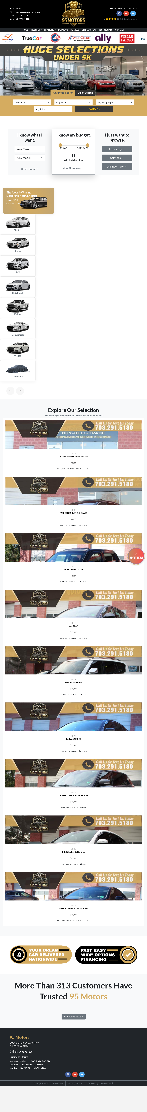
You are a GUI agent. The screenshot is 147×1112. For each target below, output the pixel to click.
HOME (25, 30)
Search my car (29, 169)
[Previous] (7, 384)
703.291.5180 (21, 18)
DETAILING (63, 30)
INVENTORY (36, 30)
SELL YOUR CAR (89, 30)
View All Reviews (73, 1043)
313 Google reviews (128, 19)
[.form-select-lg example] (30, 149)
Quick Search (85, 92)
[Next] (17, 384)
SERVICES (74, 30)
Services (117, 157)
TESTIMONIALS (105, 30)
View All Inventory (73, 168)
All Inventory (117, 166)
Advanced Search (63, 92)
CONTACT (119, 30)
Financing (49, 30)
